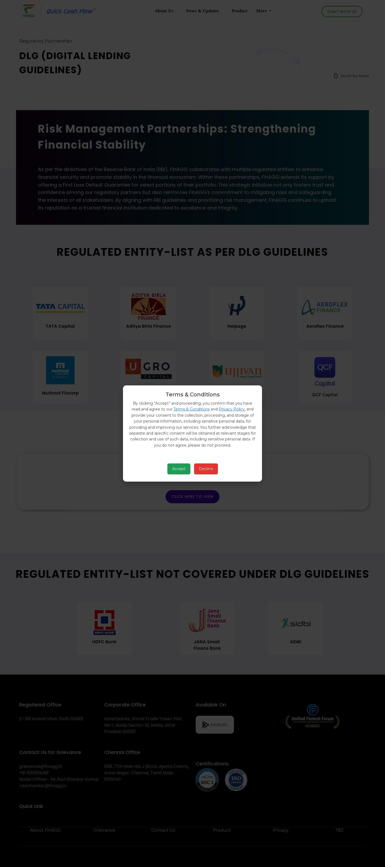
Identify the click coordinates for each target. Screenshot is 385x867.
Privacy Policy (232, 409)
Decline (206, 468)
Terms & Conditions (192, 409)
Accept (179, 468)
